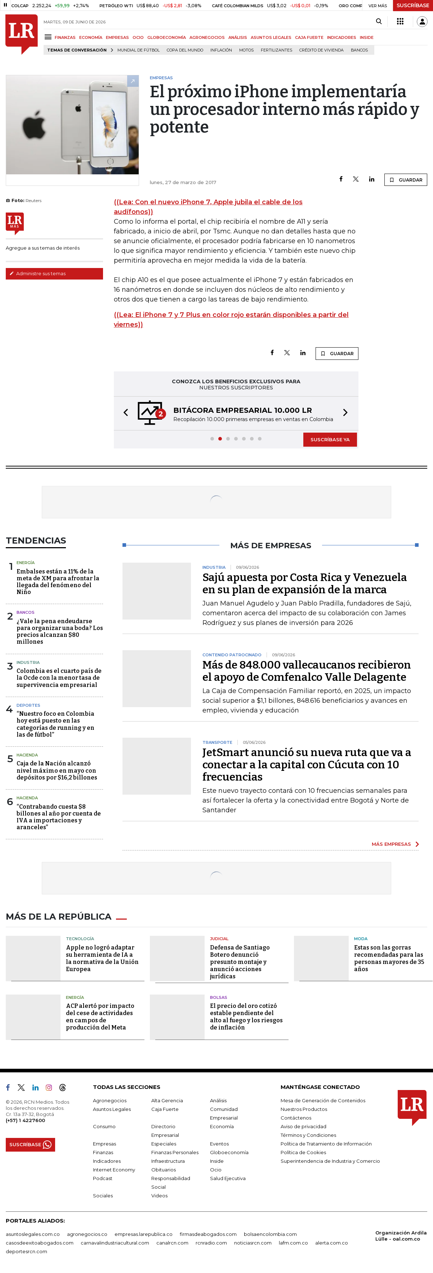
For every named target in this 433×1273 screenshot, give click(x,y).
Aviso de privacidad (303, 1126)
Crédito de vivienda (321, 50)
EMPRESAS (117, 37)
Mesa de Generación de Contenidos (323, 1100)
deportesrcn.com (26, 1251)
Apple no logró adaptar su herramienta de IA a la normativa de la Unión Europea (102, 958)
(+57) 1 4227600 (25, 1120)
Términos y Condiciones (308, 1135)
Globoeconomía (229, 1152)
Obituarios (163, 1169)
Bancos (359, 50)
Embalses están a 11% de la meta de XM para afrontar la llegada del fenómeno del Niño (58, 582)
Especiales (163, 1144)
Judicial (219, 938)
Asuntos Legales (112, 1109)
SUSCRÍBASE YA (330, 439)
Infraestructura (168, 1161)
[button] (123, 413)
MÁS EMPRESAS (391, 844)
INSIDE (367, 37)
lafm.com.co (293, 1243)
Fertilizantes (276, 50)
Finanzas (103, 1152)
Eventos (219, 1144)
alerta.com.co (331, 1243)
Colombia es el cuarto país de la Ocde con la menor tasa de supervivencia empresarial (59, 677)
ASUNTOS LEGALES (271, 37)
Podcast (102, 1178)
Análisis (218, 1100)
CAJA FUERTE (309, 37)
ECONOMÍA (90, 37)
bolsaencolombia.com (270, 1234)
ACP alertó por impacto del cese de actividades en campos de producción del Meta (100, 1016)
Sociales (103, 1195)
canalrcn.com (172, 1243)
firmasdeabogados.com (208, 1234)
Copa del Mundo (185, 50)
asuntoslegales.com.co (33, 1234)
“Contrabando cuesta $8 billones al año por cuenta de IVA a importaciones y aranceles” (59, 817)
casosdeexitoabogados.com (39, 1243)
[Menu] (49, 37)
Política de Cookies (303, 1152)
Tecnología (80, 938)
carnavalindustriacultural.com (115, 1243)
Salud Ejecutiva (228, 1178)
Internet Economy (114, 1169)
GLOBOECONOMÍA (166, 37)
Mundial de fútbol (138, 50)
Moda (360, 938)
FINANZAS (65, 37)
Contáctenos (296, 1118)
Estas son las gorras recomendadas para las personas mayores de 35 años (389, 958)
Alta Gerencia (167, 1100)
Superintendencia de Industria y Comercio (330, 1161)
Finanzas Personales (174, 1152)
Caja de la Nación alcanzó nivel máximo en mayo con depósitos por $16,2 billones (57, 770)
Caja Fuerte (165, 1109)
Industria (28, 662)
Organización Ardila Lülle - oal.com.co (401, 1236)
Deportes (28, 705)
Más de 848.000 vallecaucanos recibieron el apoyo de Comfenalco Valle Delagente (306, 671)
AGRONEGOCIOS (207, 37)
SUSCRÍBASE (413, 5)
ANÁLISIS (237, 37)
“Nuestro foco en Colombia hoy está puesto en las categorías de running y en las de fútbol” (55, 724)
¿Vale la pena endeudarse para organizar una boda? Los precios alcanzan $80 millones (60, 632)
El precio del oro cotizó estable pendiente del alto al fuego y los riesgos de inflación (246, 1016)
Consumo (104, 1126)
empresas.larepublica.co (144, 1234)
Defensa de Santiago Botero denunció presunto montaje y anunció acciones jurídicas (240, 962)
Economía (222, 1126)
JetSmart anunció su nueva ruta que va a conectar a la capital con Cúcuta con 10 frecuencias (306, 764)
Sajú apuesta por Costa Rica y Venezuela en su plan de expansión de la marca (304, 583)
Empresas (104, 1144)
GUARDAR (406, 180)
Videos (159, 1195)
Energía (26, 562)
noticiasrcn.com (253, 1243)
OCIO (138, 37)
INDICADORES (341, 37)
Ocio (216, 1169)
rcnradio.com (211, 1243)
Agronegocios (109, 1100)
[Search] (379, 21)
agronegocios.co (87, 1234)
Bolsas (218, 997)
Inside (217, 1161)
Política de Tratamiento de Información (326, 1144)
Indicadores (107, 1161)
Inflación (221, 50)
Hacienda (27, 755)
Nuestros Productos (304, 1109)
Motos (246, 50)
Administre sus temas (37, 273)
